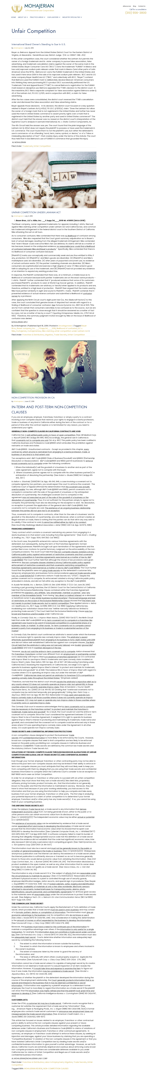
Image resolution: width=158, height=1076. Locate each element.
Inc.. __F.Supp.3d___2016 (44, 328)
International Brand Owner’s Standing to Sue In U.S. (39, 44)
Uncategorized (65, 325)
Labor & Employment (54, 1062)
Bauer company (24, 328)
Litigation (49, 334)
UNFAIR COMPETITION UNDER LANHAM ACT (36, 212)
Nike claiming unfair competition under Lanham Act (65, 331)
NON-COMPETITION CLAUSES (55, 1068)
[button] (27, 17)
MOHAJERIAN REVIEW (33, 1068)
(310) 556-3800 (135, 13)
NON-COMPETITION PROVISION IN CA (33, 397)
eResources (127, 6)
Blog (134, 6)
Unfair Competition (42, 146)
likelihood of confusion (67, 328)
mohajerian (21, 331)
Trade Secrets (60, 334)
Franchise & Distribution (33, 334)
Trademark (27, 146)
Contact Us (141, 6)
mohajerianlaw (34, 331)
